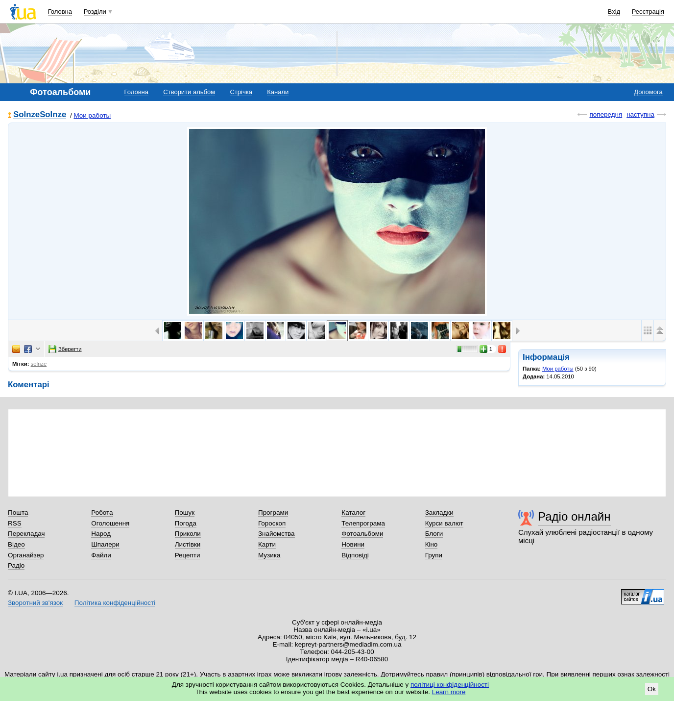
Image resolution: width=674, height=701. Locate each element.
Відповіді (355, 555)
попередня (605, 114)
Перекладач (26, 533)
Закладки (439, 512)
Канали (278, 92)
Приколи (188, 533)
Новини (352, 544)
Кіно (431, 544)
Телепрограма (363, 523)
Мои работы (92, 115)
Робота (102, 512)
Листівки (188, 544)
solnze (39, 364)
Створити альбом (189, 92)
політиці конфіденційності (449, 684)
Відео (16, 544)
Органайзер (26, 555)
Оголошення (110, 523)
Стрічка (241, 92)
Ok (652, 689)
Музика (269, 555)
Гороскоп (272, 523)
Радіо (16, 565)
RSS (15, 523)
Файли (101, 555)
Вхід (614, 11)
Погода (185, 523)
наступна (640, 114)
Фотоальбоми (362, 533)
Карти (267, 544)
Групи (433, 555)
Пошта (18, 512)
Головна (60, 11)
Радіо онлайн (574, 516)
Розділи (95, 11)
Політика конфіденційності (114, 602)
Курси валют (444, 523)
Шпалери (105, 544)
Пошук (185, 512)
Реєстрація (648, 11)
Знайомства (276, 533)
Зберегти (65, 349)
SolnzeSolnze (39, 115)
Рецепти (187, 555)
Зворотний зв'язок (35, 602)
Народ (101, 533)
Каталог (353, 512)
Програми (273, 512)
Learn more (449, 692)
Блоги (434, 533)
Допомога (648, 92)
